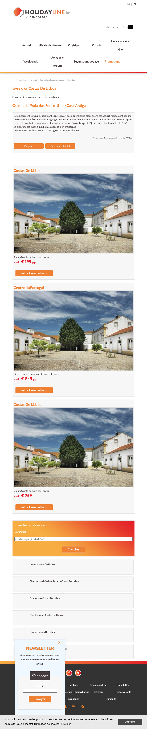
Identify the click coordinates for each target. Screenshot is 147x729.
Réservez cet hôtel (60, 146)
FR (134, 4)
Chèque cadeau (98, 684)
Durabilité (111, 698)
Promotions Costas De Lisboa (52, 80)
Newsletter (123, 684)
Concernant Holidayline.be (75, 691)
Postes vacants (123, 691)
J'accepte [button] (130, 721)
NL (128, 4)
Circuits (96, 45)
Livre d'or (71, 80)
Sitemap (98, 691)
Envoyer (40, 699)
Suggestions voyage (86, 61)
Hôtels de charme (50, 45)
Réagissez (29, 146)
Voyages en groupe (58, 61)
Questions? (73, 684)
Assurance (73, 698)
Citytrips (73, 45)
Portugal (33, 80)
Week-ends (30, 61)
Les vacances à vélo (120, 45)
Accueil (26, 45)
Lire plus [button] (66, 723)
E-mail (39, 685)
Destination (20, 531)
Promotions (112, 61)
